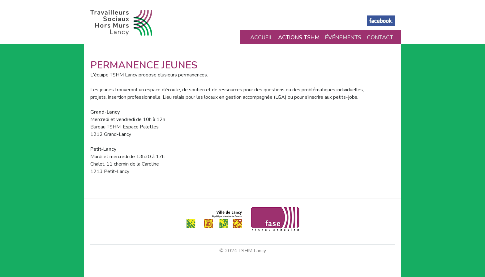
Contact (380, 37)
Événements (343, 37)
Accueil (261, 37)
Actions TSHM (299, 37)
